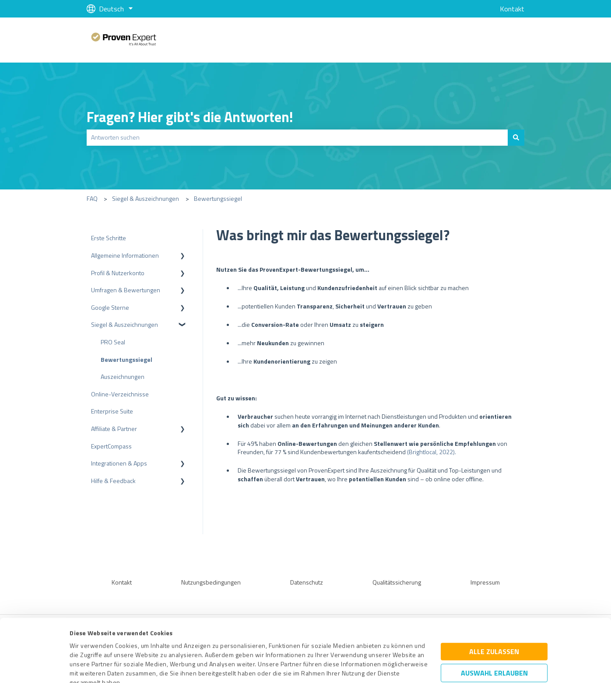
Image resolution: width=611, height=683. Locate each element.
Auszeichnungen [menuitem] (122, 376)
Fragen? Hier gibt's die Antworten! (190, 116)
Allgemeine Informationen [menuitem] (125, 255)
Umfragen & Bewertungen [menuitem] (125, 289)
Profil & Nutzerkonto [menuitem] (117, 272)
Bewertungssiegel (218, 198)
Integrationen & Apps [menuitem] (119, 463)
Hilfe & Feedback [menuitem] (113, 480)
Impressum (85, 642)
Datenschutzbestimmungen (144, 642)
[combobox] (297, 137)
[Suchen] (516, 137)
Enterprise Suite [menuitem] (112, 411)
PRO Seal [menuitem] (113, 342)
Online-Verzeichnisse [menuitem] (120, 394)
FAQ (92, 198)
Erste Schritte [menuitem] (108, 237)
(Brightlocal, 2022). (431, 451)
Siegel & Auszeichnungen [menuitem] (124, 324)
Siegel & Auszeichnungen (145, 198)
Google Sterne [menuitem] (110, 307)
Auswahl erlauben (494, 614)
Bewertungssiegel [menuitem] (126, 359)
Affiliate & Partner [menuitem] (114, 428)
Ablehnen (494, 641)
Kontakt (512, 9)
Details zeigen (380, 666)
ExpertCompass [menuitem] (111, 446)
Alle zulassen (494, 593)
